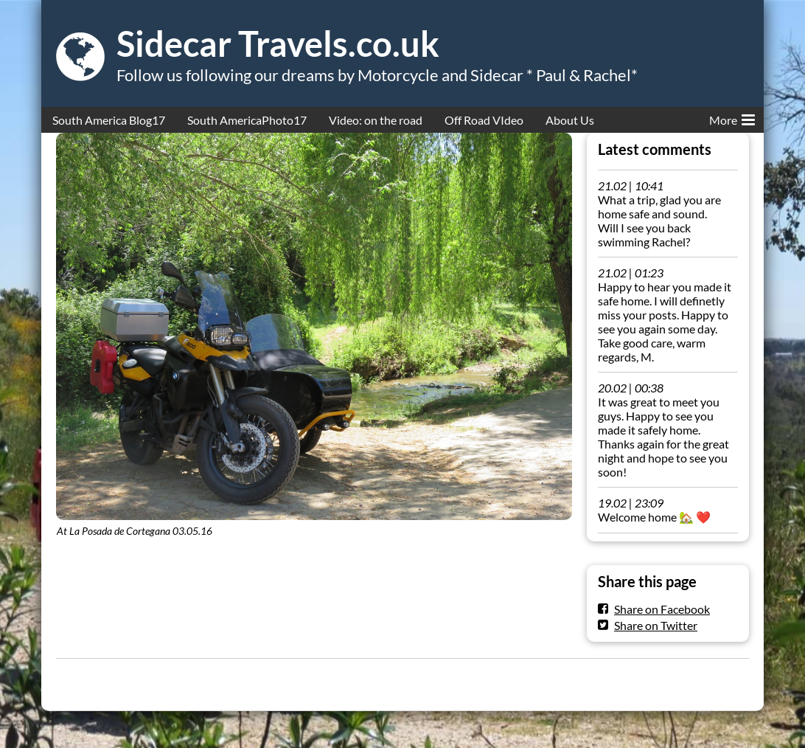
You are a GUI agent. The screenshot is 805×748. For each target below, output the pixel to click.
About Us (570, 120)
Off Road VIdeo (484, 120)
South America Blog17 (108, 120)
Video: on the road (375, 120)
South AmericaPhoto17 (247, 120)
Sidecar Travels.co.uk (277, 43)
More (732, 117)
